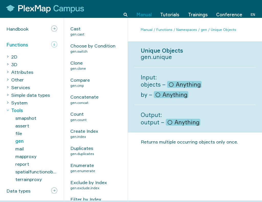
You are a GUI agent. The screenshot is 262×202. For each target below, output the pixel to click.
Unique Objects (223, 30)
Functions (164, 30)
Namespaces (186, 30)
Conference (229, 8)
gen (204, 30)
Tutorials (169, 8)
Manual (144, 8)
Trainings (198, 8)
